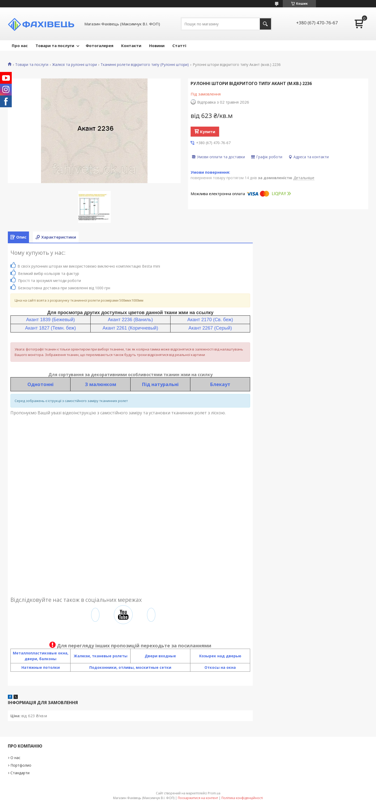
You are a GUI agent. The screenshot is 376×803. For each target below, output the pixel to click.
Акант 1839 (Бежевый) (50, 319)
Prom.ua (214, 793)
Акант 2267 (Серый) (210, 328)
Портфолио (20, 765)
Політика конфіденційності (242, 798)
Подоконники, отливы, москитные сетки (130, 667)
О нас (15, 757)
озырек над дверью (221, 655)
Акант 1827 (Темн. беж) (50, 328)
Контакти (131, 45)
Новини (156, 45)
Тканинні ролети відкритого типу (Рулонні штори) (145, 64)
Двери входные (160, 655)
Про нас (20, 45)
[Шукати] (265, 24)
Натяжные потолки (40, 667)
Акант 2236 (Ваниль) (130, 319)
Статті (179, 45)
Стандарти (20, 772)
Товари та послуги (55, 45)
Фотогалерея (99, 45)
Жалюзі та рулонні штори (74, 64)
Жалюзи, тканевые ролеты (100, 655)
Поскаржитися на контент (198, 798)
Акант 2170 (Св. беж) (210, 319)
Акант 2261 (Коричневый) (130, 328)
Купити (207, 131)
